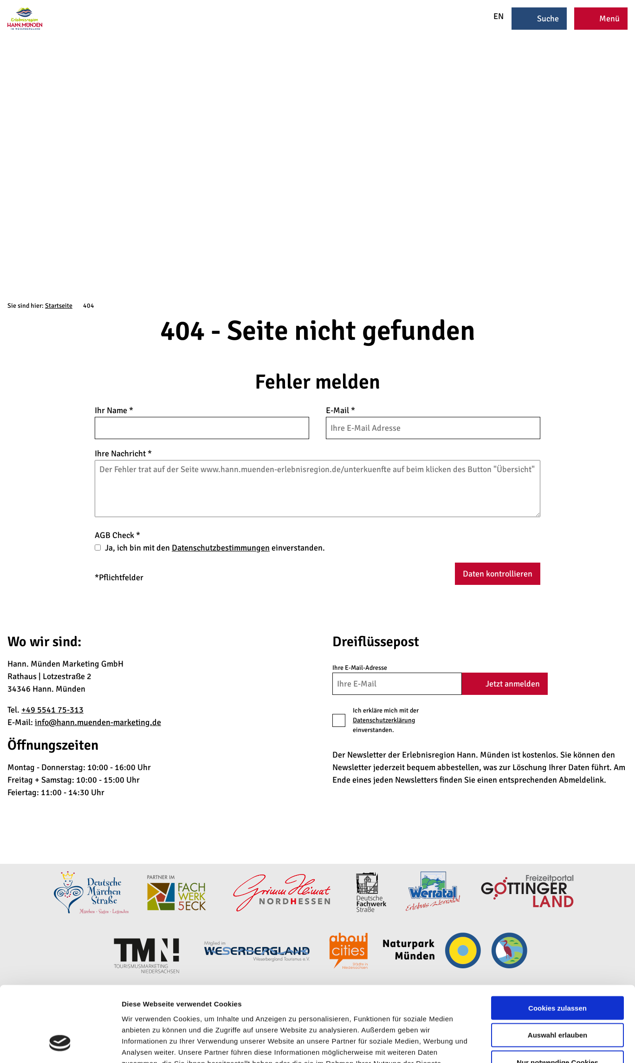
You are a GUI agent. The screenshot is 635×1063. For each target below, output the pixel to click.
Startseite (58, 306)
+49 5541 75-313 (52, 710)
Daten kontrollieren (497, 574)
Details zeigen (493, 1045)
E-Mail (340, 410)
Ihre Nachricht (123, 453)
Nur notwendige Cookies (557, 995)
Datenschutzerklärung (384, 720)
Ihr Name (114, 410)
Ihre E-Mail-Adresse (359, 668)
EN (492, 16)
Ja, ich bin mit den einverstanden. (215, 548)
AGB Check (117, 535)
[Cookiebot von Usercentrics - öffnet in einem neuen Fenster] (60, 1045)
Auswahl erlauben (557, 968)
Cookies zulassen (557, 941)
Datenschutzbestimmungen (221, 548)
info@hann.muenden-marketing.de (98, 722)
